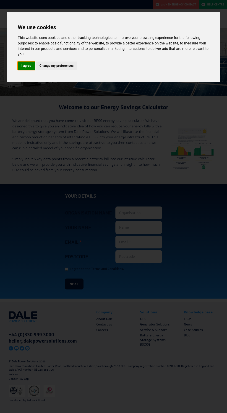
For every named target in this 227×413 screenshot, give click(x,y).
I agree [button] (26, 65)
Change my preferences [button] (56, 65)
